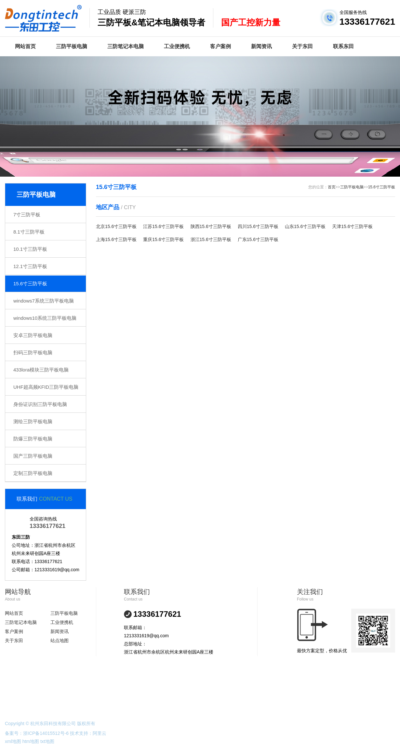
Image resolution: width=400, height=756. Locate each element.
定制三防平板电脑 (32, 473)
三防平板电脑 (71, 46)
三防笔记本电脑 (125, 46)
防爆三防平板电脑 (32, 438)
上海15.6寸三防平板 (116, 239)
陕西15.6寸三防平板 (211, 226)
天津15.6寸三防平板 (352, 226)
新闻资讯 (261, 46)
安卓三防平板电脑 (32, 335)
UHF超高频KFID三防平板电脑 (45, 387)
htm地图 (30, 741)
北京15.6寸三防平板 (116, 226)
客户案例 (220, 46)
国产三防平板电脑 (32, 456)
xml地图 (13, 741)
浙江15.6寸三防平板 (211, 239)
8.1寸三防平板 (29, 232)
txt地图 (47, 741)
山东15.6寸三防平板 (305, 226)
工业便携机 (177, 46)
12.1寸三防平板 (30, 266)
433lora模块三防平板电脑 (41, 369)
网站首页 (25, 46)
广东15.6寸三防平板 (258, 239)
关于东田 (302, 46)
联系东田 (343, 46)
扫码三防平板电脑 (32, 352)
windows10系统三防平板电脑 (44, 318)
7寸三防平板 (26, 214)
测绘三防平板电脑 (32, 421)
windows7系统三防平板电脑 (43, 301)
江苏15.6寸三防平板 (163, 226)
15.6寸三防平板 (30, 283)
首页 (332, 187)
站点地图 (59, 640)
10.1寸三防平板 (30, 249)
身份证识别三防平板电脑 (40, 404)
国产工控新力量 (250, 22)
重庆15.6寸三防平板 (163, 239)
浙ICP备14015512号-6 (46, 733)
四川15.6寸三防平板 (258, 226)
